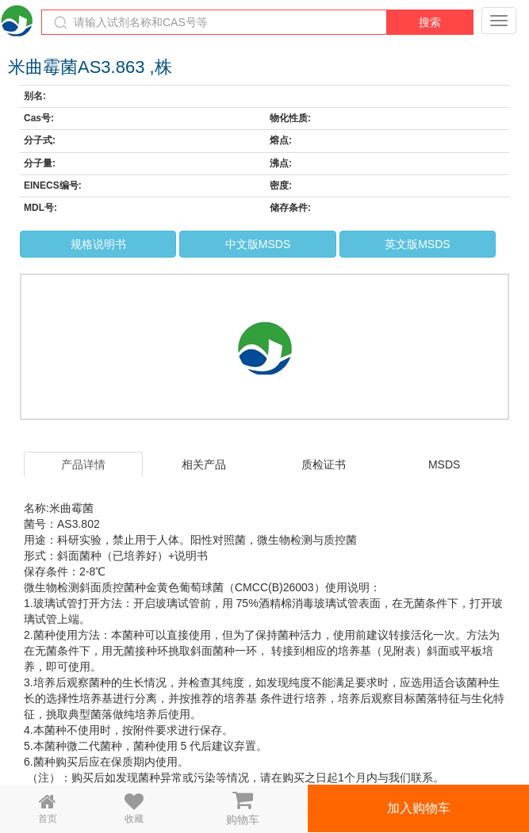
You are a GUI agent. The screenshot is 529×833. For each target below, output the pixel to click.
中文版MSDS (257, 244)
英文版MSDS (417, 244)
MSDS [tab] (444, 464)
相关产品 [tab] (204, 464)
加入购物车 (418, 808)
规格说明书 (98, 244)
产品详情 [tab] (83, 464)
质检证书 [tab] (323, 464)
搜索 (430, 22)
